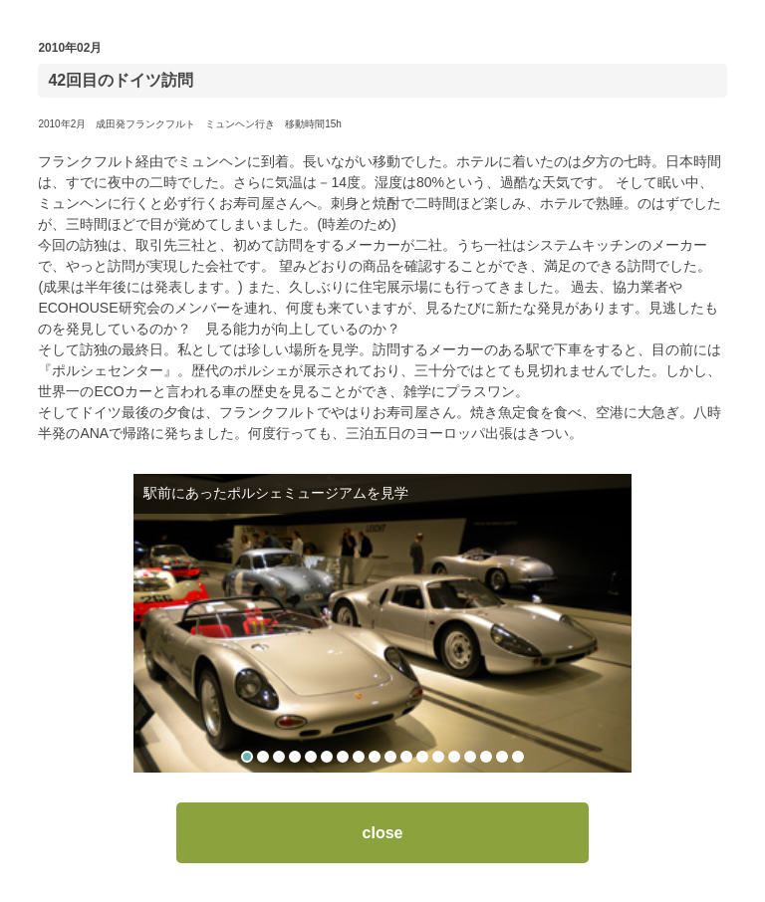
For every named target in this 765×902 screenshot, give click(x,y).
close (383, 832)
